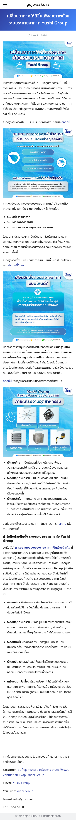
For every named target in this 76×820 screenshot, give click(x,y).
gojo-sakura (38, 5)
